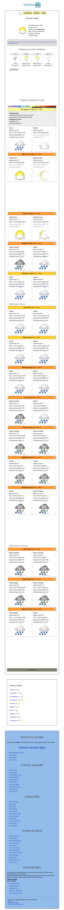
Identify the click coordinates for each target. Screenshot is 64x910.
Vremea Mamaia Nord (15, 840)
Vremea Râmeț (13, 791)
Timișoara (13, 721)
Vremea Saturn (13, 857)
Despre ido (11, 901)
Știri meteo (36, 13)
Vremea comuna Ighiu (32, 747)
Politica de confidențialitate (15, 904)
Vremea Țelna (12, 760)
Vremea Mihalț (13, 789)
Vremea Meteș (13, 772)
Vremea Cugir (12, 818)
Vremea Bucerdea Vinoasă (16, 752)
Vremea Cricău (13, 770)
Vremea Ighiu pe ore (14, 886)
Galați (12, 707)
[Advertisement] (32, 84)
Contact (43, 13)
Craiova (12, 703)
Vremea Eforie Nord (14, 848)
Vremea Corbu (13, 845)
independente (39, 877)
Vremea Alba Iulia (14, 802)
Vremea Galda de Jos (15, 775)
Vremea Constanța (14, 836)
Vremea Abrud (13, 811)
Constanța (13, 700)
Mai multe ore (14, 69)
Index (20, 13)
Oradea (12, 714)
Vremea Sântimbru (14, 777)
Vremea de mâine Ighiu (15, 890)
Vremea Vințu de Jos (14, 787)
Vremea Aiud (12, 804)
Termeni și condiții (13, 902)
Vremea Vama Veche (14, 860)
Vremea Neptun (13, 852)
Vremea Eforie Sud (14, 850)
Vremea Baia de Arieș (15, 814)
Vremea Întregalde (14, 784)
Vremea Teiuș (12, 823)
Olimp (20, 852)
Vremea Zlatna (13, 825)
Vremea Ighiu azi (13, 888)
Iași (11, 710)
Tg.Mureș (13, 717)
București (13, 693)
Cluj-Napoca (14, 697)
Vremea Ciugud (13, 779)
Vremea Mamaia (13, 838)
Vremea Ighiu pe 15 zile (15, 893)
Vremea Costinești (14, 843)
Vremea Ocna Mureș (14, 821)
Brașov (12, 690)
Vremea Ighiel (12, 755)
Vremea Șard (12, 757)
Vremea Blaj (12, 806)
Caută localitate (27, 13)
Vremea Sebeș (13, 809)
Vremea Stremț (13, 782)
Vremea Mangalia (14, 855)
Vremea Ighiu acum (14, 883)
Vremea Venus (13, 862)
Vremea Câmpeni (13, 816)
